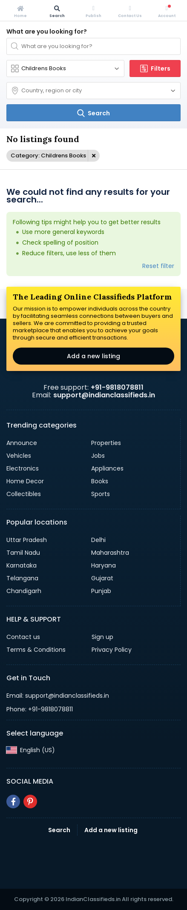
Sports (100, 494)
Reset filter (158, 266)
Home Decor (25, 481)
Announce (21, 443)
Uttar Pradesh (26, 540)
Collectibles (23, 494)
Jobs (98, 455)
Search (59, 830)
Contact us (23, 637)
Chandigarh (23, 591)
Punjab (101, 591)
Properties (106, 443)
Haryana (103, 565)
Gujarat (102, 578)
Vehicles (18, 455)
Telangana (22, 578)
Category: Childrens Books (48, 155)
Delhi (98, 540)
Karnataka (21, 565)
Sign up (102, 637)
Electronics (22, 468)
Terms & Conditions (36, 649)
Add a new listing (93, 356)
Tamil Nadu (23, 552)
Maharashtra (110, 552)
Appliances (107, 468)
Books (99, 481)
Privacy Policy (112, 649)
